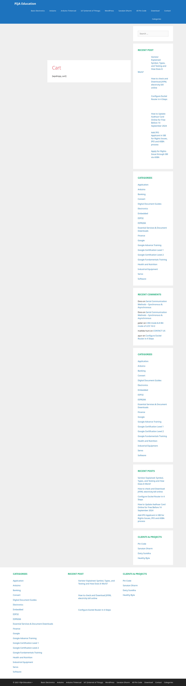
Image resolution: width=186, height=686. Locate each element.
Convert (141, 199)
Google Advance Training (149, 245)
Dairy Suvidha (144, 553)
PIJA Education (24, 4)
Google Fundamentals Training (152, 259)
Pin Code (142, 543)
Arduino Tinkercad (68, 10)
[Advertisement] (89, 42)
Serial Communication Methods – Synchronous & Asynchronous (152, 304)
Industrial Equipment (148, 269)
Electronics (143, 208)
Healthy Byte (144, 558)
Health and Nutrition (147, 264)
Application (143, 184)
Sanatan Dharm (125, 10)
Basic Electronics (38, 10)
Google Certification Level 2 (151, 254)
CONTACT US (159, 330)
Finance (141, 235)
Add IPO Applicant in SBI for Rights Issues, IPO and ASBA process (151, 518)
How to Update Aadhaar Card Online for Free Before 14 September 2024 (151, 507)
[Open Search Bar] (169, 18)
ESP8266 (142, 223)
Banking (142, 194)
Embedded (143, 213)
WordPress (109, 10)
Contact (167, 10)
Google (141, 240)
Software (142, 278)
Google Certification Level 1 (151, 250)
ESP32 (141, 218)
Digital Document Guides (149, 203)
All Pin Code (141, 10)
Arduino (52, 10)
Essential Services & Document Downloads (33, 623)
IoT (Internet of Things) (90, 10)
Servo (140, 274)
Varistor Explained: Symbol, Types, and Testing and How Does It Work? (151, 480)
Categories (159, 18)
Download (155, 10)
